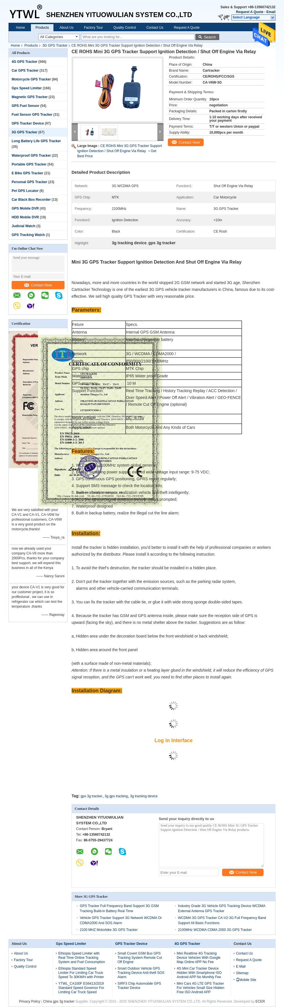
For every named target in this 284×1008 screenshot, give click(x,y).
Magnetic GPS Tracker (30, 97)
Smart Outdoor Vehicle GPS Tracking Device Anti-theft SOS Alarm (141, 972)
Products (42, 28)
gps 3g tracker (91, 796)
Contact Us (155, 28)
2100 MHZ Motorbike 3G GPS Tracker (108, 930)
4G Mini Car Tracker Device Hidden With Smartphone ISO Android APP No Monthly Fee (199, 972)
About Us (66, 28)
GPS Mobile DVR (25, 208)
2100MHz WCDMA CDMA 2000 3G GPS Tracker (215, 930)
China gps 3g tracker (59, 1001)
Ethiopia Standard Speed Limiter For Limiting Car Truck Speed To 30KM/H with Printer (81, 972)
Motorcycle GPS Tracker (31, 79)
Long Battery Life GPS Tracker (36, 141)
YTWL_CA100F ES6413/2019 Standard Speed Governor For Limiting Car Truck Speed (81, 988)
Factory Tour (93, 28)
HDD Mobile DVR (25, 217)
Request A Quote (249, 12)
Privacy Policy (29, 1001)
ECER (260, 1001)
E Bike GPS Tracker (27, 173)
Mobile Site (246, 980)
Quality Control (124, 28)
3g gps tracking (116, 796)
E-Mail (241, 966)
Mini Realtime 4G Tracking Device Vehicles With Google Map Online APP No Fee (198, 957)
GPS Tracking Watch (28, 235)
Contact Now (38, 285)
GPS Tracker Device (28, 123)
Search (210, 37)
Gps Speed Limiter (27, 88)
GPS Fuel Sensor (25, 106)
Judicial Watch (24, 226)
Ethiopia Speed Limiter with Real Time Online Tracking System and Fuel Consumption (81, 957)
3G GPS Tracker (54, 45)
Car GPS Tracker (25, 71)
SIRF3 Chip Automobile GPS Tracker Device (139, 986)
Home (20, 28)
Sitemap (242, 973)
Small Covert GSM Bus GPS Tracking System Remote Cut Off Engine (140, 957)
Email (270, 12)
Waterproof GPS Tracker (31, 156)
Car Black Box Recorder (31, 200)
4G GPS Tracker (24, 62)
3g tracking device (144, 796)
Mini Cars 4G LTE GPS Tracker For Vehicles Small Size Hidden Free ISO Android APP (200, 988)
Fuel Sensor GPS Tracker (32, 115)
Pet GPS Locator (25, 191)
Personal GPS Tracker (29, 182)
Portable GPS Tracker (29, 164)
